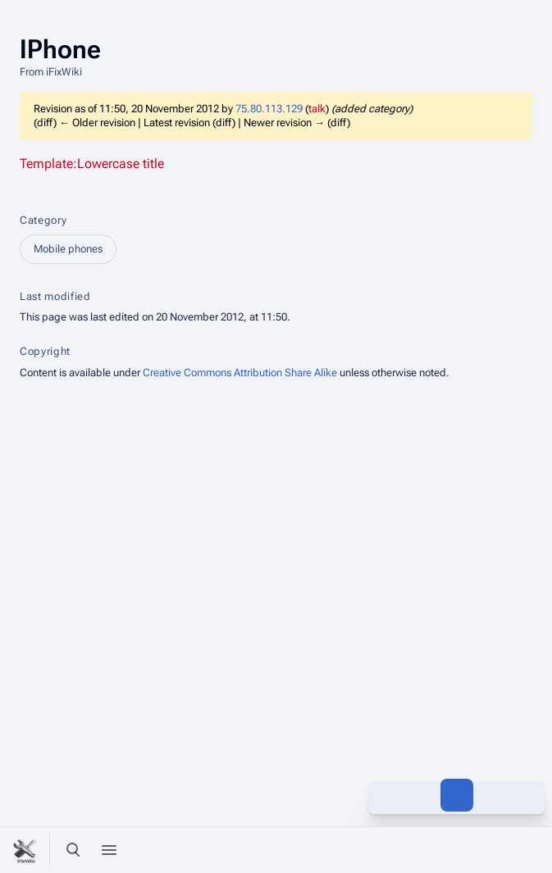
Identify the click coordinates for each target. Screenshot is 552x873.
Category (43, 220)
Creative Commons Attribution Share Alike (240, 372)
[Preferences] (493, 850)
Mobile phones (68, 249)
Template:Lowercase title (92, 163)
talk (317, 108)
